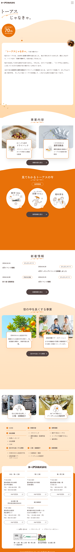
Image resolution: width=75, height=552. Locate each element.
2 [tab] (22, 40)
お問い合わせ (23, 526)
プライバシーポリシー (51, 526)
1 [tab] (22, 37)
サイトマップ (35, 526)
